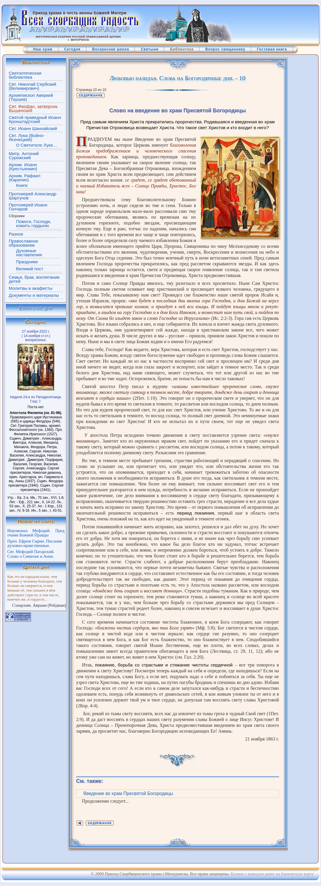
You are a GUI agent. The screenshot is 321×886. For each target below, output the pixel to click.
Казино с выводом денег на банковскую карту (272, 873)
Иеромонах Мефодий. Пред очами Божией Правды (35, 533)
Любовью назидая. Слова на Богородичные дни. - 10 (177, 78)
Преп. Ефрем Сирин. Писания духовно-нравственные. (34, 543)
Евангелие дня (36, 308)
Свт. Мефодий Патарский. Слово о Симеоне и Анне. (31, 554)
